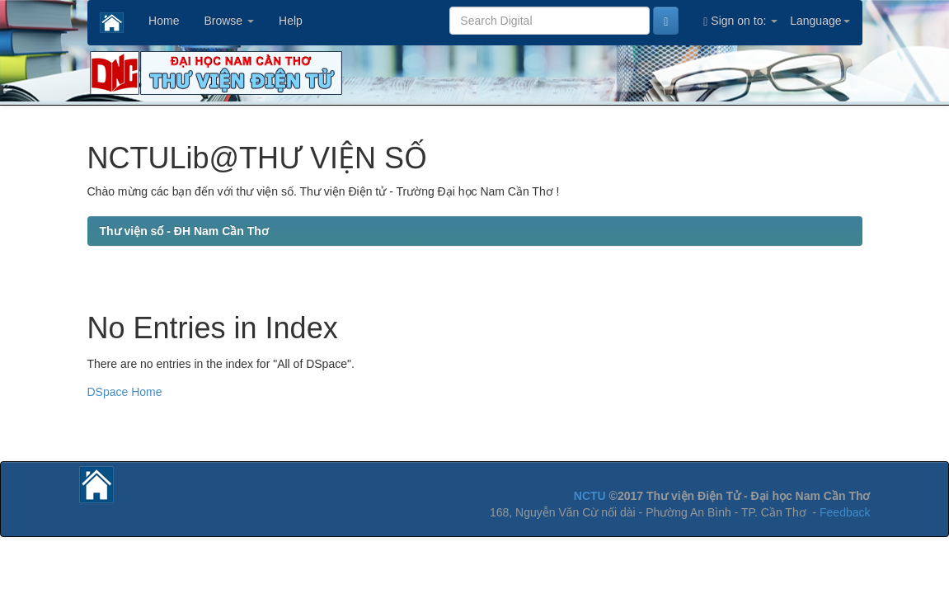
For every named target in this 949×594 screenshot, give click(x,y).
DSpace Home (124, 391)
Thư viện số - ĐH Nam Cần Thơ (184, 231)
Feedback (845, 512)
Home (163, 20)
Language (819, 20)
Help (291, 20)
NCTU (590, 495)
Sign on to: (740, 21)
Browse (229, 20)
